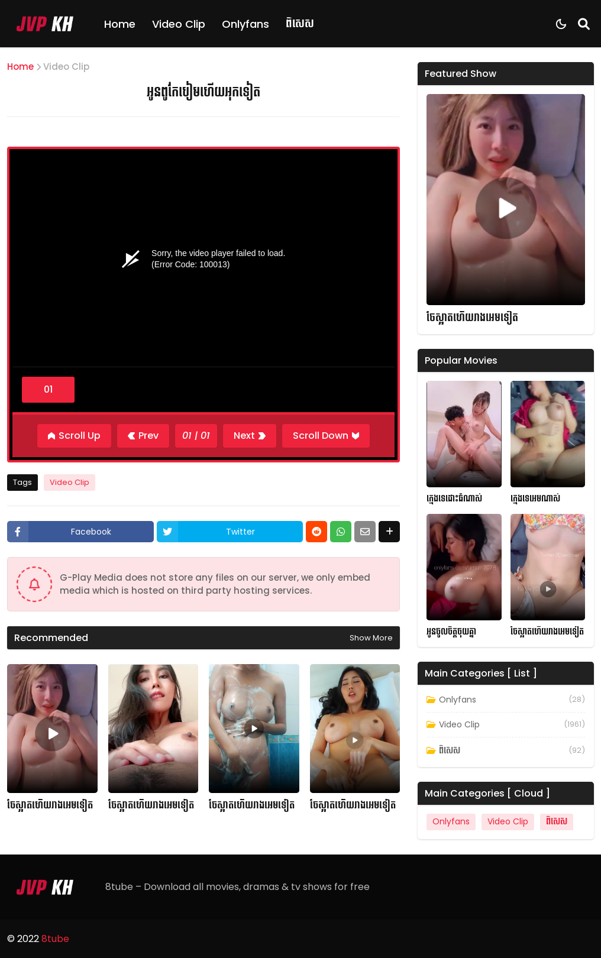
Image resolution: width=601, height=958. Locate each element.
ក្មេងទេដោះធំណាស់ (454, 498)
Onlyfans (245, 24)
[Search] (584, 24)
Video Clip (178, 24)
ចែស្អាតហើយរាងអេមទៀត (50, 805)
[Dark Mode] (561, 24)
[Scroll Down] (326, 436)
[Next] (249, 436)
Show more (371, 637)
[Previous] (143, 436)
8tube (55, 939)
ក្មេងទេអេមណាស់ (535, 498)
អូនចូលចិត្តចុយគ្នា (451, 631)
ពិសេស (300, 23)
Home (119, 24)
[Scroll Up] (74, 436)
